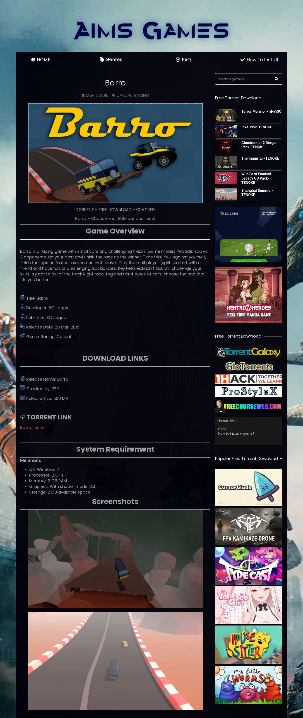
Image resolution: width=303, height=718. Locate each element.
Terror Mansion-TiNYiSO (261, 111)
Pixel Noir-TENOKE (256, 127)
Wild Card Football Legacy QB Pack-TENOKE (256, 178)
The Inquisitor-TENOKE (260, 158)
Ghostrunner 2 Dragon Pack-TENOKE (259, 145)
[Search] (276, 78)
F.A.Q (222, 428)
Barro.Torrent (33, 427)
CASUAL (124, 95)
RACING (141, 95)
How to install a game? (236, 433)
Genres (115, 59)
